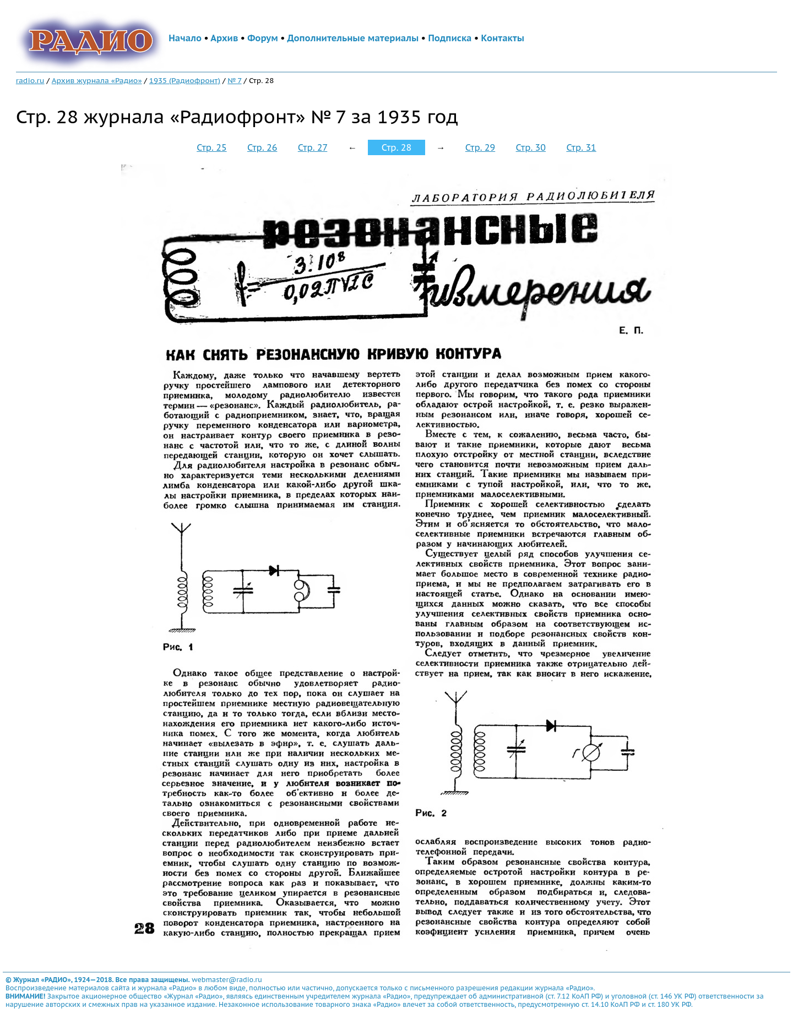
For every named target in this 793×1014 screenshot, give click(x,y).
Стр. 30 (531, 147)
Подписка (449, 38)
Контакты (502, 38)
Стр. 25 (211, 147)
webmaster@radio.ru (227, 979)
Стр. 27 (313, 147)
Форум (262, 38)
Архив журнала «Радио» (97, 80)
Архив (224, 38)
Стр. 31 (581, 147)
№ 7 (234, 80)
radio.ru (30, 80)
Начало (185, 38)
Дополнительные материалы (353, 38)
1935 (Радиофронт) (184, 80)
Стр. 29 (480, 147)
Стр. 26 (262, 147)
